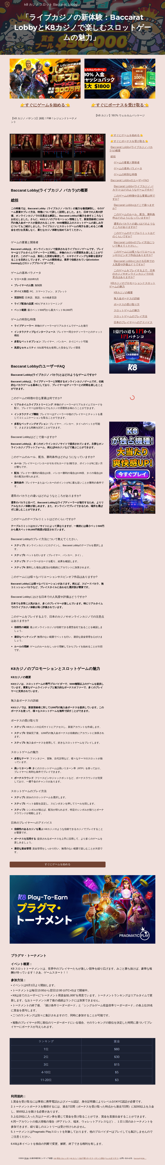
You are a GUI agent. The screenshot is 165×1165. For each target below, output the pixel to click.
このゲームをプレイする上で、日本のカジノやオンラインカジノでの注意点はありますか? (133, 274)
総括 (113, 156)
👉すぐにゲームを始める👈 (127, 135)
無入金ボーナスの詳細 (127, 298)
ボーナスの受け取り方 (127, 304)
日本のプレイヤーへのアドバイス (133, 322)
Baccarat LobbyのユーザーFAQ (130, 180)
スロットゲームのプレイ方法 (130, 316)
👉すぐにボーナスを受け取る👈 (129, 141)
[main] (82, 27)
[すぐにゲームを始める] (57, 864)
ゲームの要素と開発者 (127, 162)
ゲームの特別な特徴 (125, 174)
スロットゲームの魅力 (127, 310)
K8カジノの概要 (123, 292)
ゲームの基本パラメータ (128, 168)
